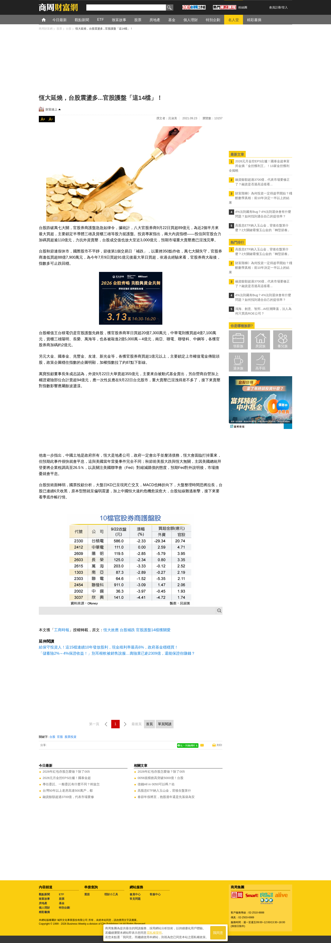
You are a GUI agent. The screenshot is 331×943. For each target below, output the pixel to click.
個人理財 (44, 907)
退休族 (238, 368)
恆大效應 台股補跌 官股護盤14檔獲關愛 (137, 630)
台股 (52, 736)
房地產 (43, 903)
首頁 (47, 19)
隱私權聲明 (154, 932)
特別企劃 (64, 907)
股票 (61, 898)
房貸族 (260, 346)
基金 (61, 903)
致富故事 (44, 898)
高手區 (260, 368)
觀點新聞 (44, 894)
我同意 (218, 933)
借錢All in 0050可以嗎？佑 (156, 784)
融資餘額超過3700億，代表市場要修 (68, 797)
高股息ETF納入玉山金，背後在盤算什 (164, 790)
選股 (87, 894)
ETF (61, 894)
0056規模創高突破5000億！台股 (160, 778)
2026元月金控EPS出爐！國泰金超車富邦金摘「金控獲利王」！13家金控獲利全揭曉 (259, 165)
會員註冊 (275, 7)
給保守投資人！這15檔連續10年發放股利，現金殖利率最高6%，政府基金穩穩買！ (108, 647)
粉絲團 (242, 7)
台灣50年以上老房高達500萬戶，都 (68, 790)
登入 (285, 7)
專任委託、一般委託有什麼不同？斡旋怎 (71, 784)
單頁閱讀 (164, 724)
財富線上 (51, 109)
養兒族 (283, 346)
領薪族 (238, 346)
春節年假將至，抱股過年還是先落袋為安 (166, 797)
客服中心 (155, 894)
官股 (60, 736)
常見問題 (135, 898)
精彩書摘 (44, 912)
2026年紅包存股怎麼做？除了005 (66, 771)
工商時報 (61, 630)
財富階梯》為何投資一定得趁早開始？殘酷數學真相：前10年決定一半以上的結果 (260, 197)
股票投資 (70, 736)
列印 (219, 745)
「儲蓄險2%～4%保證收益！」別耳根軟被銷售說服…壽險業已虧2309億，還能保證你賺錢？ (117, 653)
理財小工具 (111, 894)
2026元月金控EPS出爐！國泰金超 (67, 778)
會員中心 (135, 894)
